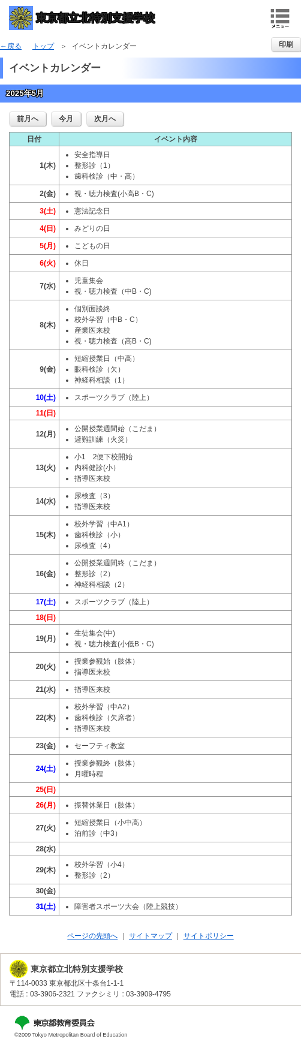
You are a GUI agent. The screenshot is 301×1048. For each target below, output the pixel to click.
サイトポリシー (208, 936)
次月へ (105, 119)
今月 (66, 119)
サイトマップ (150, 936)
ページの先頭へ (92, 936)
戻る (14, 46)
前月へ (27, 119)
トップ (43, 46)
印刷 (286, 44)
